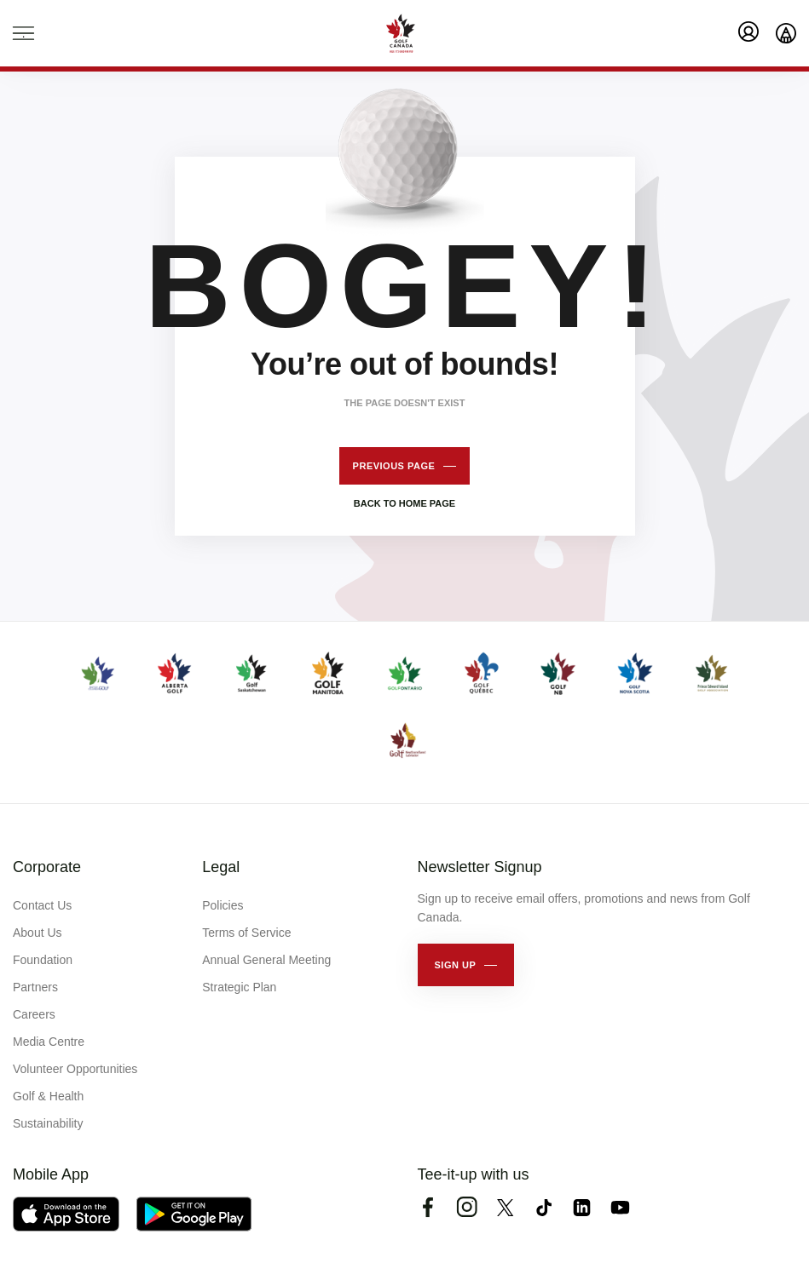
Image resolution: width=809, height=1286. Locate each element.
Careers (34, 1014)
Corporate (47, 867)
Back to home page (404, 503)
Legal (221, 867)
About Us (37, 932)
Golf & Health (48, 1096)
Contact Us (42, 905)
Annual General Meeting (266, 960)
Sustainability (48, 1123)
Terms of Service (246, 932)
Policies (222, 905)
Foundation (42, 960)
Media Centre (48, 1041)
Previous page (394, 466)
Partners (35, 987)
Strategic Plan (239, 987)
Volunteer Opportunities (75, 1069)
